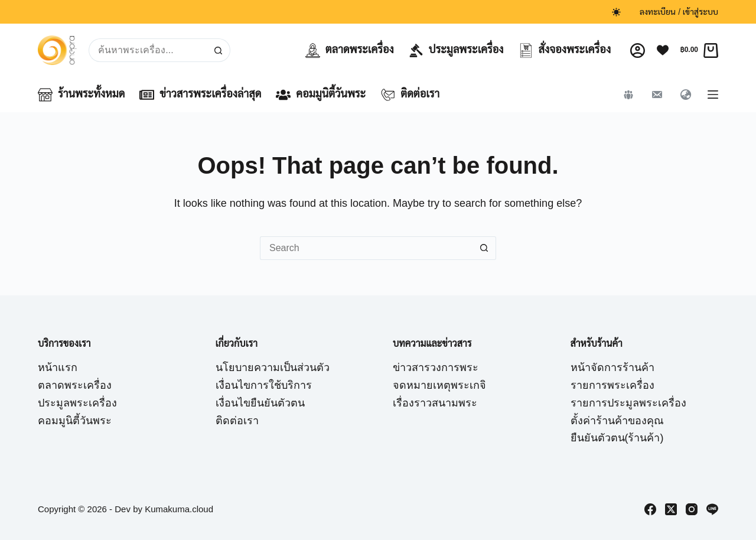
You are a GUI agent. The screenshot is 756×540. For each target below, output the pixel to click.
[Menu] (713, 94)
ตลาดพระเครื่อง (349, 50)
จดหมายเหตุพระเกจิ (439, 385)
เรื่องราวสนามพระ (435, 403)
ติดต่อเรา (409, 94)
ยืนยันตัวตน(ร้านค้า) (617, 438)
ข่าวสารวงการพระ (435, 367)
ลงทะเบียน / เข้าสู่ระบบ (679, 12)
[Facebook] (650, 509)
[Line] (712, 509)
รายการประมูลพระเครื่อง (628, 403)
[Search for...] (147, 50)
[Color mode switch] (616, 12)
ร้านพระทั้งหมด (81, 94)
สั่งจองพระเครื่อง (565, 50)
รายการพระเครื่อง (612, 385)
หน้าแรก (57, 367)
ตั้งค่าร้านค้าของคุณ (617, 421)
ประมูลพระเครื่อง (456, 50)
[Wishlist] (663, 50)
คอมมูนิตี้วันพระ (321, 94)
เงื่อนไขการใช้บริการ (264, 385)
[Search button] (218, 50)
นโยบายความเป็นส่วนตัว (273, 367)
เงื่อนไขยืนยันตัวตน (260, 403)
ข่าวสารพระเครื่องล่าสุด (200, 94)
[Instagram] (692, 509)
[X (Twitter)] (671, 509)
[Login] (637, 50)
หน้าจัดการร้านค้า (612, 367)
